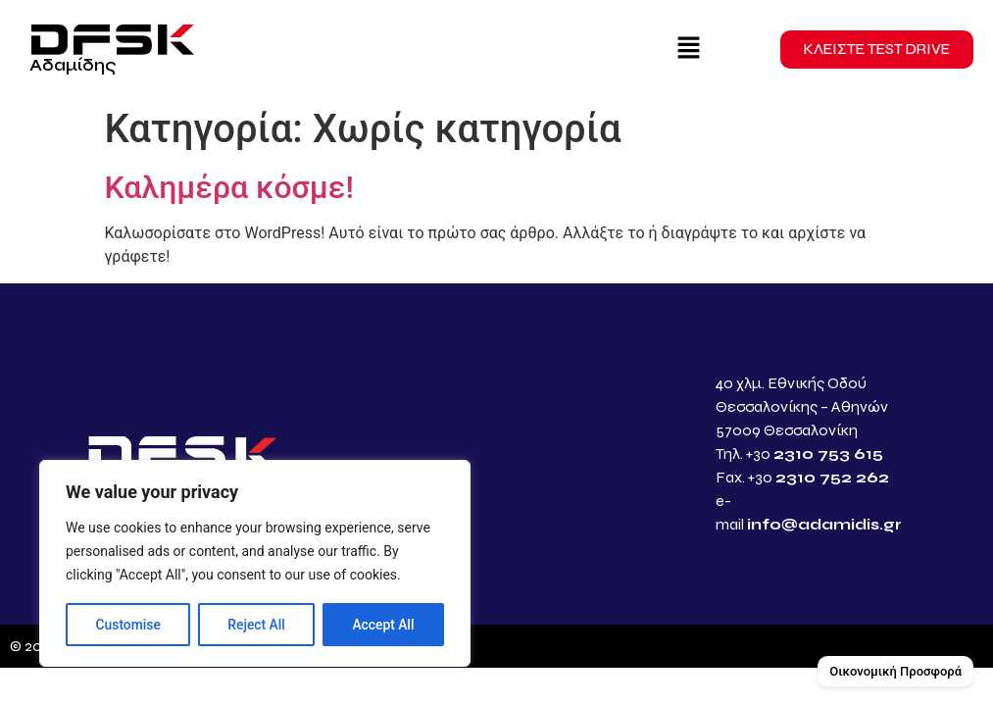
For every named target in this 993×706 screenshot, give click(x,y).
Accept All (383, 624)
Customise (128, 624)
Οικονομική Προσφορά (895, 671)
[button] (688, 49)
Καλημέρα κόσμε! (229, 187)
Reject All (256, 624)
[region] (255, 564)
